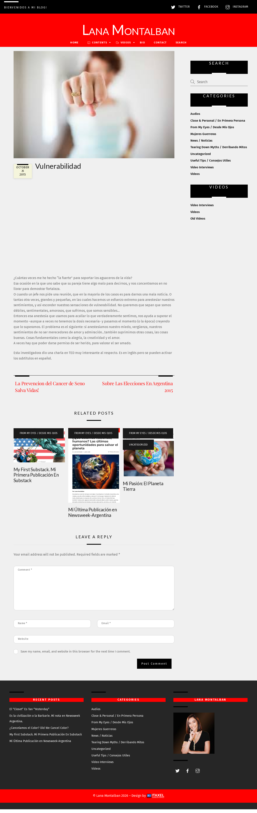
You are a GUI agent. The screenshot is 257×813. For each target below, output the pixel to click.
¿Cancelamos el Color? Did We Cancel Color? (39, 731)
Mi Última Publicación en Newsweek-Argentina (92, 516)
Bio (142, 46)
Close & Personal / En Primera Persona (217, 124)
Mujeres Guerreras (203, 137)
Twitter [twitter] (179, 6)
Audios (195, 117)
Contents (97, 46)
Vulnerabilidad (58, 169)
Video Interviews (202, 171)
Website (23, 642)
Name (22, 626)
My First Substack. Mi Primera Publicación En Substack (36, 478)
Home (74, 46)
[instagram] (198, 774)
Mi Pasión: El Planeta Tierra (143, 489)
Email (106, 626)
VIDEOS (123, 46)
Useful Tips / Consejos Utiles (210, 164)
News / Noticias (201, 144)
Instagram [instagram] (236, 6)
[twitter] (177, 774)
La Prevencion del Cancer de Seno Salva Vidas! (50, 390)
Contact (160, 46)
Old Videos (197, 222)
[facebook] (187, 774)
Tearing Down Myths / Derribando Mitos (218, 151)
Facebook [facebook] (206, 6)
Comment (25, 573)
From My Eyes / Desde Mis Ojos (39, 436)
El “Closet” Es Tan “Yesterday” (29, 713)
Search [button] (181, 46)
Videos (195, 177)
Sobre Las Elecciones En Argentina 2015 (137, 390)
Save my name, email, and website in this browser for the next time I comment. (75, 655)
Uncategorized (138, 448)
